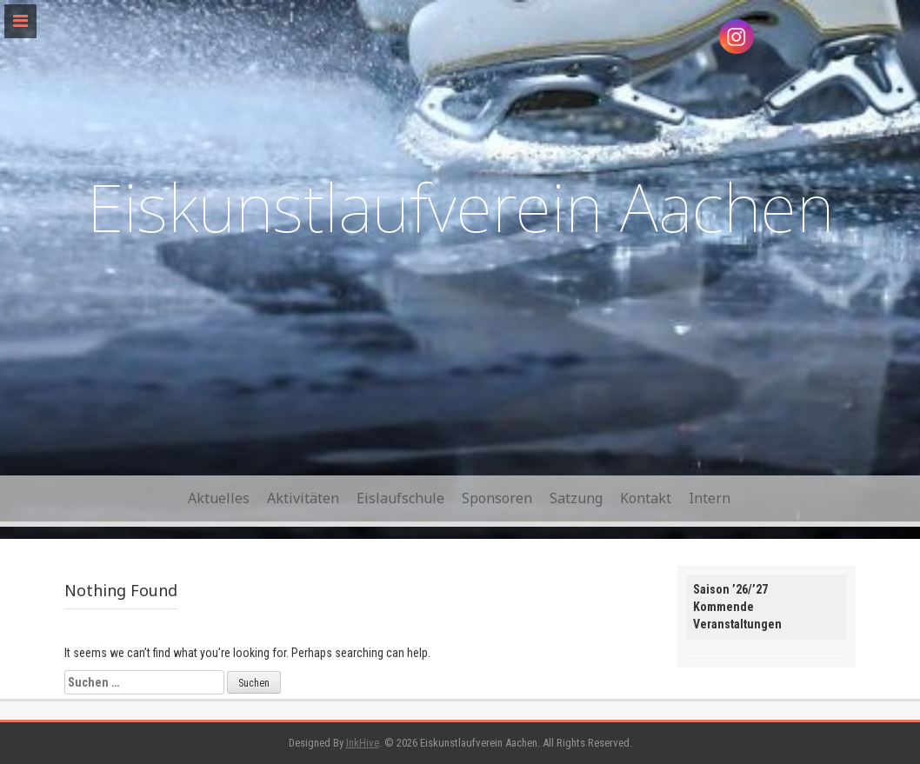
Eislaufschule (400, 498)
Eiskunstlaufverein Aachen (460, 206)
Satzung (576, 498)
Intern (709, 498)
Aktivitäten (303, 498)
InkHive (362, 742)
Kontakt (645, 498)
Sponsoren (497, 498)
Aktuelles (219, 498)
